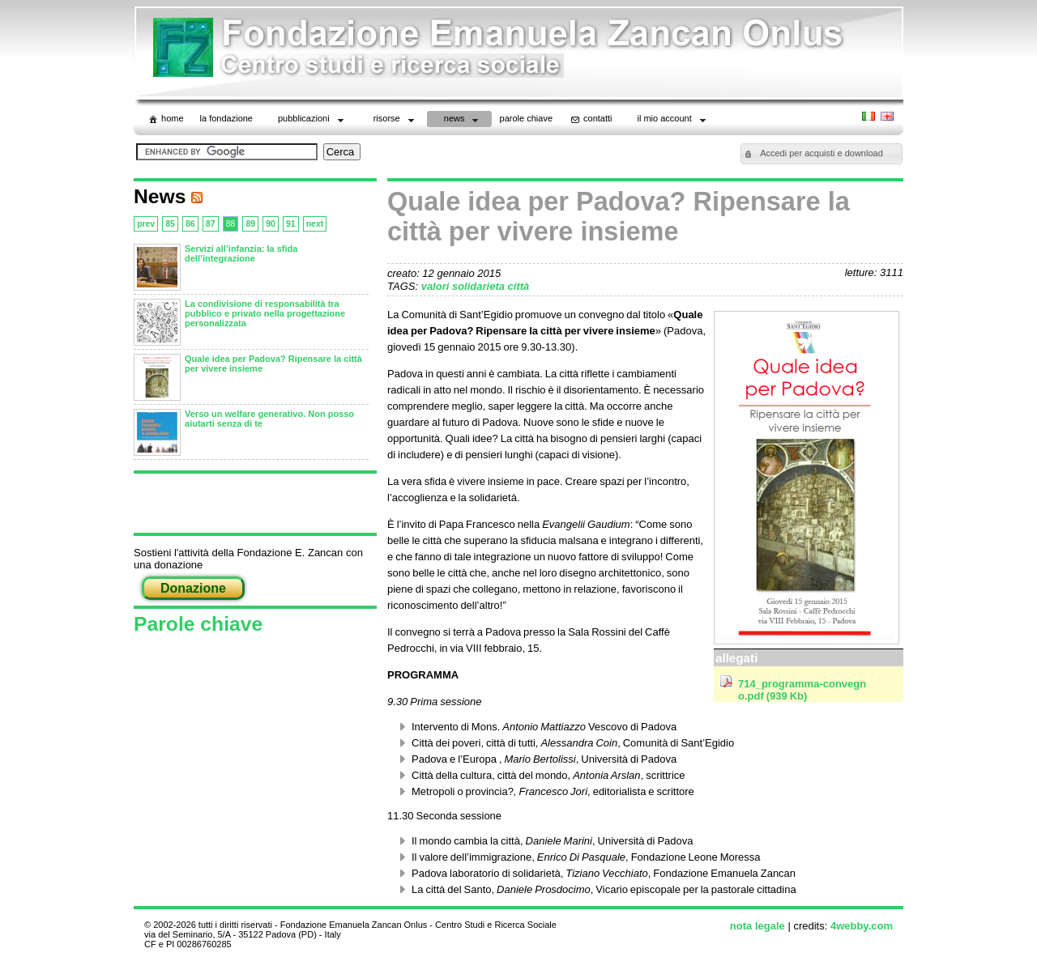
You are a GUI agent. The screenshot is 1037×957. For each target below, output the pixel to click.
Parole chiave (198, 624)
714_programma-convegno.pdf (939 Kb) (802, 690)
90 (270, 223)
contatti (590, 119)
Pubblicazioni (312, 120)
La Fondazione (226, 118)
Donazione (193, 588)
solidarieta (480, 286)
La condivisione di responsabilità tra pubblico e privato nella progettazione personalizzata (265, 313)
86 (190, 223)
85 (170, 223)
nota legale (757, 926)
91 (291, 223)
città (519, 286)
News (463, 120)
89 (250, 223)
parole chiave (526, 118)
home (165, 119)
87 (211, 223)
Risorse (395, 120)
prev (146, 223)
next (314, 223)
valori (436, 286)
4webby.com (861, 926)
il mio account (673, 120)
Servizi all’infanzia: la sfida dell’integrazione (241, 253)
